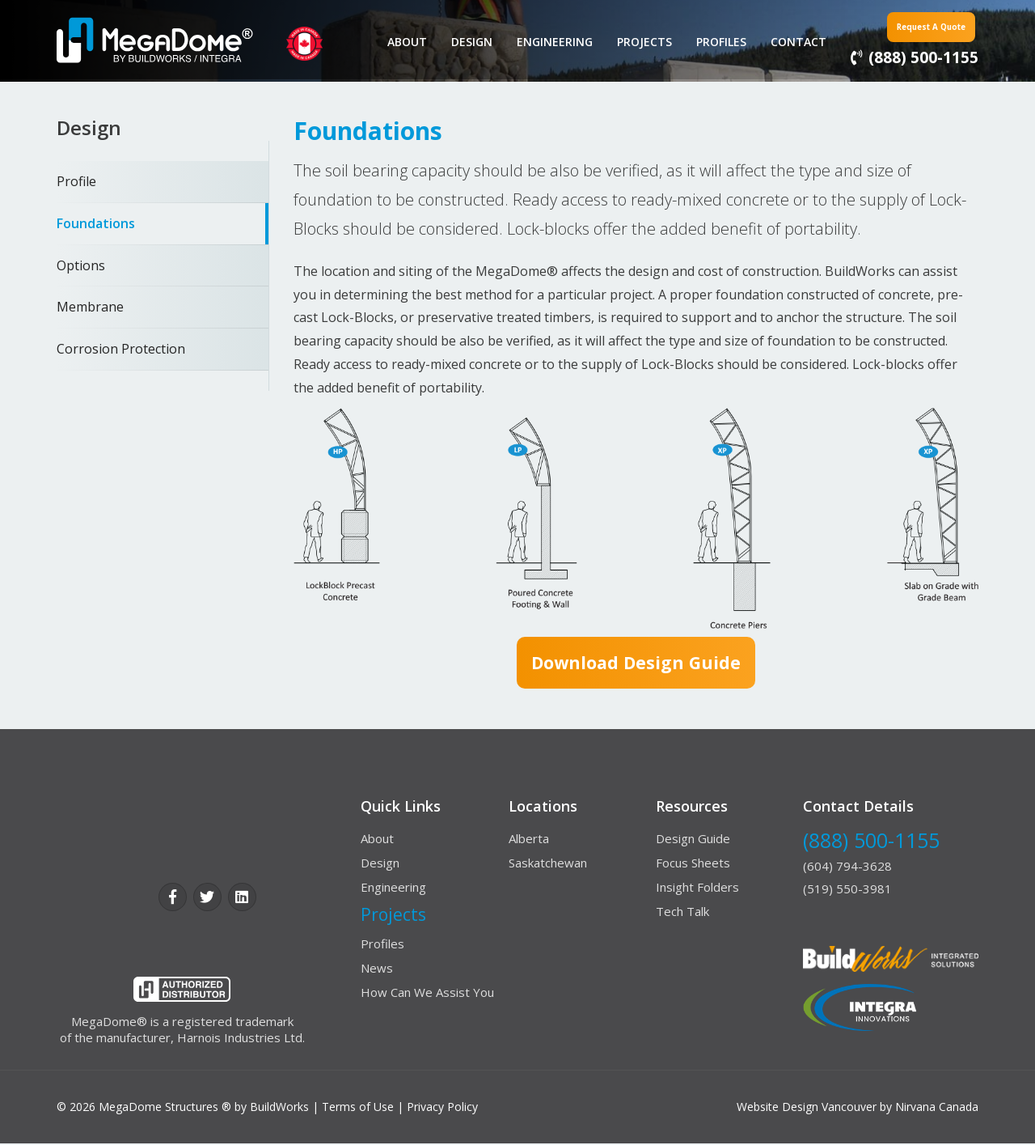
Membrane (90, 307)
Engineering (548, 41)
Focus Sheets (693, 864)
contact (792, 41)
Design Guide (693, 840)
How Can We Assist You (427, 994)
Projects (637, 41)
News (377, 969)
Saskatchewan (548, 864)
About (400, 41)
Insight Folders (697, 888)
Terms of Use (358, 1108)
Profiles (715, 41)
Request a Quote (911, 26)
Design (465, 41)
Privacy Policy (442, 1108)
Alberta (529, 840)
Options (81, 265)
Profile (76, 181)
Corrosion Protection (121, 349)
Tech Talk (682, 913)
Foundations (96, 223)
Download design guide (635, 663)
